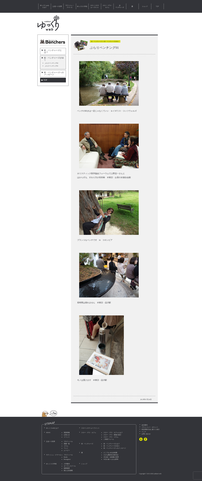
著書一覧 (67, 444)
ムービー (67, 450)
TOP (157, 6)
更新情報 (67, 432)
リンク (144, 432)
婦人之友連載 (68, 470)
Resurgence (67, 459)
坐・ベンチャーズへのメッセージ (114, 448)
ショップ (145, 6)
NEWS (48, 432)
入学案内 (67, 464)
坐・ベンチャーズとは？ (111, 444)
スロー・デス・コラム (110, 437)
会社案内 (145, 425)
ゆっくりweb (48, 23)
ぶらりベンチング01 (51, 66)
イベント (67, 437)
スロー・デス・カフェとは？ (113, 432)
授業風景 (67, 468)
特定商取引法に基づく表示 (150, 429)
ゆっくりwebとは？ (44, 6)
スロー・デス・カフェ (107, 6)
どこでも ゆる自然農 (110, 452)
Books (66, 457)
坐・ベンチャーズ (119, 6)
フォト (66, 448)
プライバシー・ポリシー (150, 427)
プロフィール (68, 441)
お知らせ (67, 435)
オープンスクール (70, 466)
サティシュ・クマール (69, 6)
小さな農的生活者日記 (110, 455)
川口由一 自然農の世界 (111, 457)
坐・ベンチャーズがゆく (111, 446)
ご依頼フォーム (108, 439)
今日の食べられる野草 (110, 459)
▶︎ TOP (44, 80)
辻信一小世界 (57, 6)
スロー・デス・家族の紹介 (112, 435)
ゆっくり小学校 (82, 6)
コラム (66, 446)
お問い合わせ (146, 434)
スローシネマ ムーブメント (94, 6)
